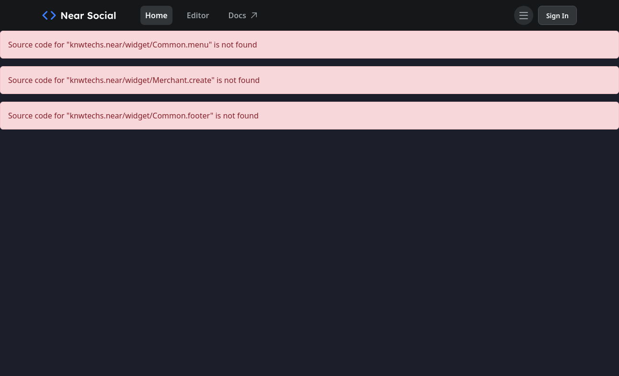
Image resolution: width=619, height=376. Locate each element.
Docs (244, 15)
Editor (198, 15)
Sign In (557, 15)
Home (156, 15)
